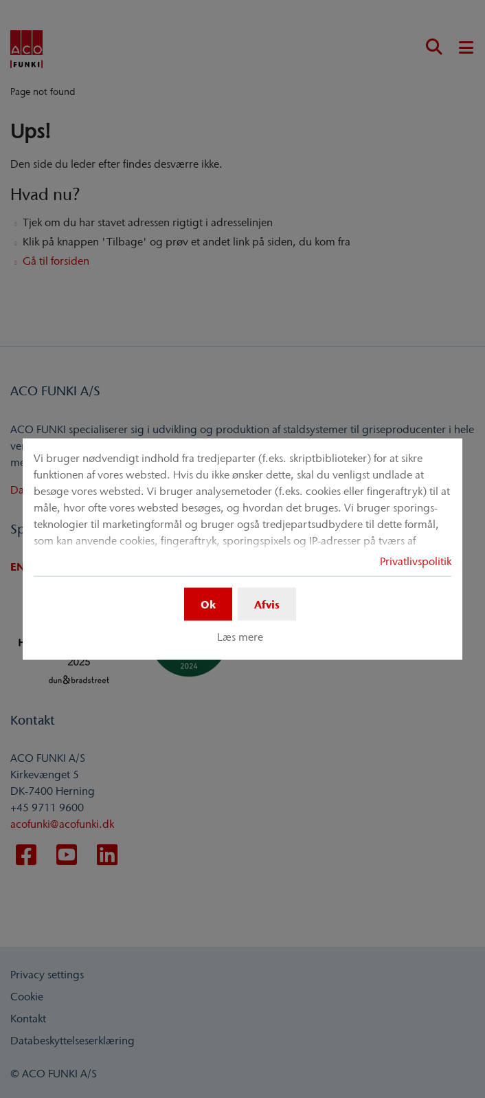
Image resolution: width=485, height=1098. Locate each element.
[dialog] (242, 549)
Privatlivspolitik (415, 560)
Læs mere (240, 637)
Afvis (267, 604)
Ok (208, 604)
